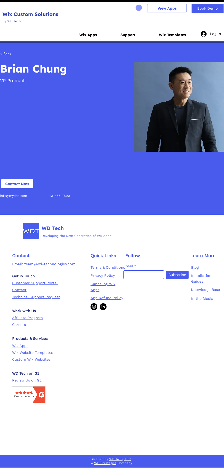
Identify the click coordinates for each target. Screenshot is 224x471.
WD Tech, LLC (120, 459)
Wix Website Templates (32, 352)
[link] (139, 8)
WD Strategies (105, 463)
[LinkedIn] (103, 306)
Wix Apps (20, 346)
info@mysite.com (13, 196)
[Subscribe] (177, 275)
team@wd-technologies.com (49, 264)
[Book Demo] (207, 8)
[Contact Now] (17, 183)
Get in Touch (23, 276)
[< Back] (9, 54)
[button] (88, 32)
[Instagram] (94, 306)
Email (128, 266)
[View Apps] (167, 8)
